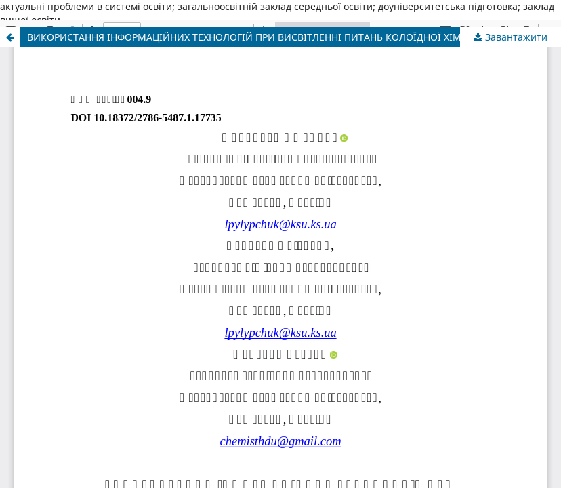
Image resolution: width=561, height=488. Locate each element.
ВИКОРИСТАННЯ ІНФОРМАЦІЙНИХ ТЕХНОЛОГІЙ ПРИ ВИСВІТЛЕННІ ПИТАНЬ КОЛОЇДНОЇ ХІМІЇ (247, 36)
